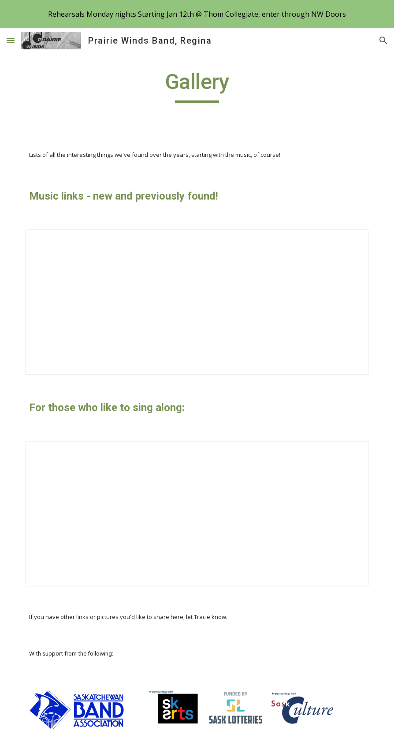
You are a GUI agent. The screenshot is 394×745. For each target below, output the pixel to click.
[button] (10, 40)
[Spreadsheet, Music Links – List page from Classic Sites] (197, 302)
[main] (197, 86)
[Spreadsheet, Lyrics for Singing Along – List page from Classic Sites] (197, 514)
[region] (197, 14)
